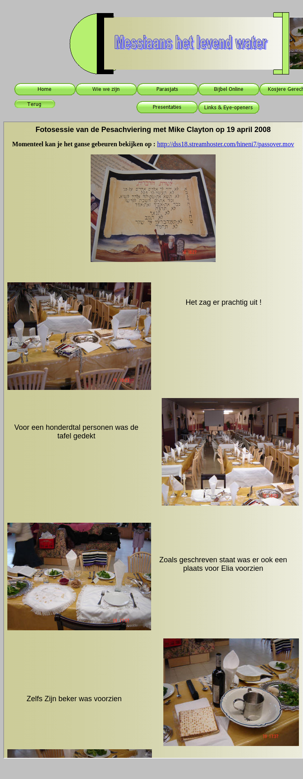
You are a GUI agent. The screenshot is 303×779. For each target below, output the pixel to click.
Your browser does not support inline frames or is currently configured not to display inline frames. (153, 440)
